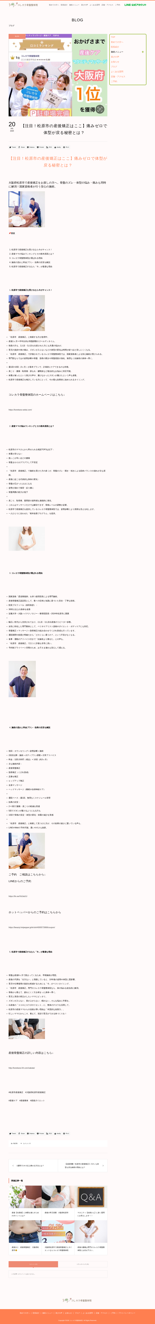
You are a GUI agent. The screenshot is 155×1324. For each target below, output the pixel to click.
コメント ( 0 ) (33, 1264)
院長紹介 (64, 5)
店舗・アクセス (107, 5)
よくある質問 (95, 5)
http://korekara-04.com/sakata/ (22, 1068)
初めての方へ (54, 5)
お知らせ (115, 62)
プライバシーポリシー (126, 1313)
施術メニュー (74, 5)
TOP (113, 37)
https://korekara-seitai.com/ (20, 410)
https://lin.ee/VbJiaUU (18, 896)
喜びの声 (84, 5)
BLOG (17, 36)
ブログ (114, 67)
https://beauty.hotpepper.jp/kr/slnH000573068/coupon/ (32, 927)
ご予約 (117, 5)
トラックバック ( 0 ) (83, 1264)
